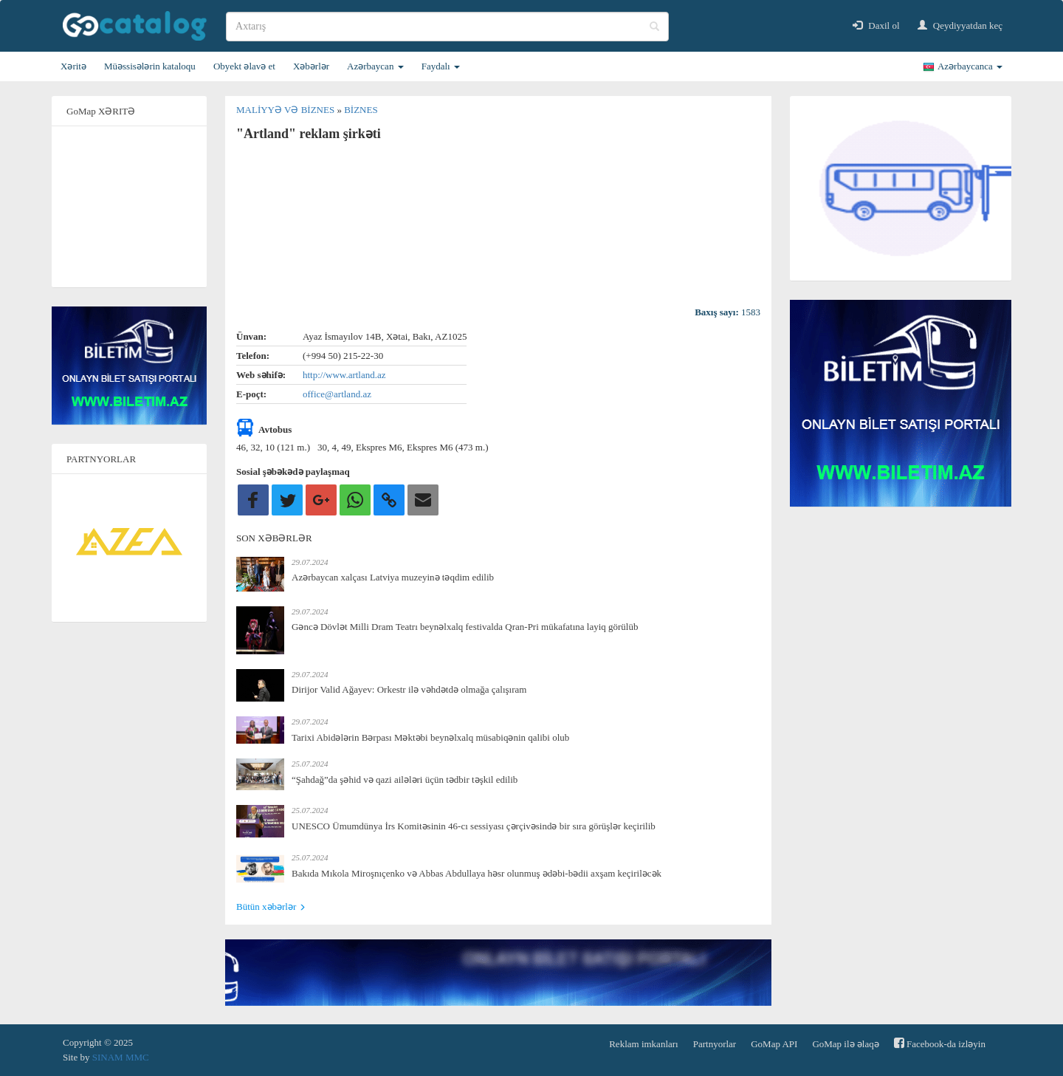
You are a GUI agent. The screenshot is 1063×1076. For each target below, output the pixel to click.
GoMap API (774, 1043)
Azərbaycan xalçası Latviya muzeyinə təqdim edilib (393, 577)
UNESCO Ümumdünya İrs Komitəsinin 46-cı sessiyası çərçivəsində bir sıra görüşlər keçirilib (474, 826)
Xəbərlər (311, 66)
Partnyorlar (714, 1043)
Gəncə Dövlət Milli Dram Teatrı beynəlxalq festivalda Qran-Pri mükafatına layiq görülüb (465, 626)
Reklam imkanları (643, 1043)
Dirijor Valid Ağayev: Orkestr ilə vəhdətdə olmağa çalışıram (409, 689)
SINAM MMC (120, 1057)
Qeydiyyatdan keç (960, 25)
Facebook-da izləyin (939, 1043)
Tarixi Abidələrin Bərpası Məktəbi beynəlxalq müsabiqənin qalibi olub (430, 737)
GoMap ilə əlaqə (845, 1043)
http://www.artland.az (344, 374)
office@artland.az (337, 394)
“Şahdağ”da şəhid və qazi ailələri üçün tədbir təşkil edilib (404, 779)
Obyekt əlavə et (244, 66)
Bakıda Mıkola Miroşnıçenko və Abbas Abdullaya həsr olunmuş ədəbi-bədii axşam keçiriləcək (476, 873)
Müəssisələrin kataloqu (150, 66)
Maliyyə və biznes (286, 109)
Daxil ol (876, 25)
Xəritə (73, 66)
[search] (447, 26)
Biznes (361, 109)
